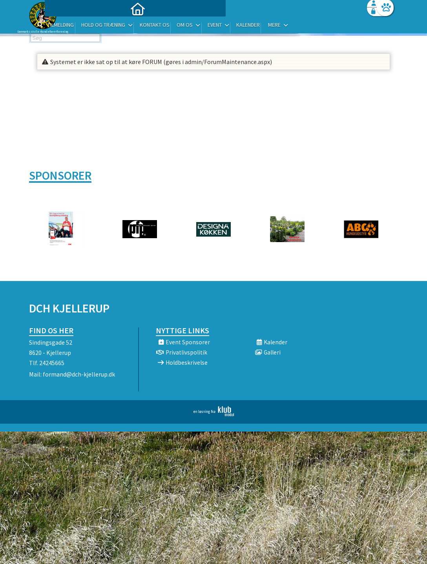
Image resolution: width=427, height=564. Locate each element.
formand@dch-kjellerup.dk (79, 374)
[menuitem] (78, 26)
